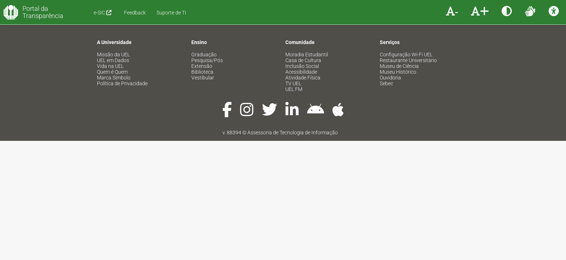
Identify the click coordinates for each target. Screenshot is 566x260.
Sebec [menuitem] (386, 83)
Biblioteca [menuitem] (202, 72)
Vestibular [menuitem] (202, 78)
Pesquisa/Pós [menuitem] (207, 60)
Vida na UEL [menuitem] (110, 66)
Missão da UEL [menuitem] (113, 54)
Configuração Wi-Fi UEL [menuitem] (406, 54)
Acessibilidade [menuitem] (301, 72)
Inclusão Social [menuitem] (302, 66)
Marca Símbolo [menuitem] (114, 78)
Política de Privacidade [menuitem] (122, 83)
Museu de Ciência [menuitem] (399, 66)
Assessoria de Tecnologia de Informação (292, 132)
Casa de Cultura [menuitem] (303, 60)
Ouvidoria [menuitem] (390, 78)
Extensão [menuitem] (201, 66)
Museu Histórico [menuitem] (398, 72)
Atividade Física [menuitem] (302, 78)
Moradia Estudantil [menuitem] (306, 54)
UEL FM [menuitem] (293, 89)
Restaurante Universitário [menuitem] (408, 60)
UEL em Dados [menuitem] (113, 60)
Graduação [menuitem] (204, 54)
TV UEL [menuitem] (293, 83)
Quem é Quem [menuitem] (112, 72)
